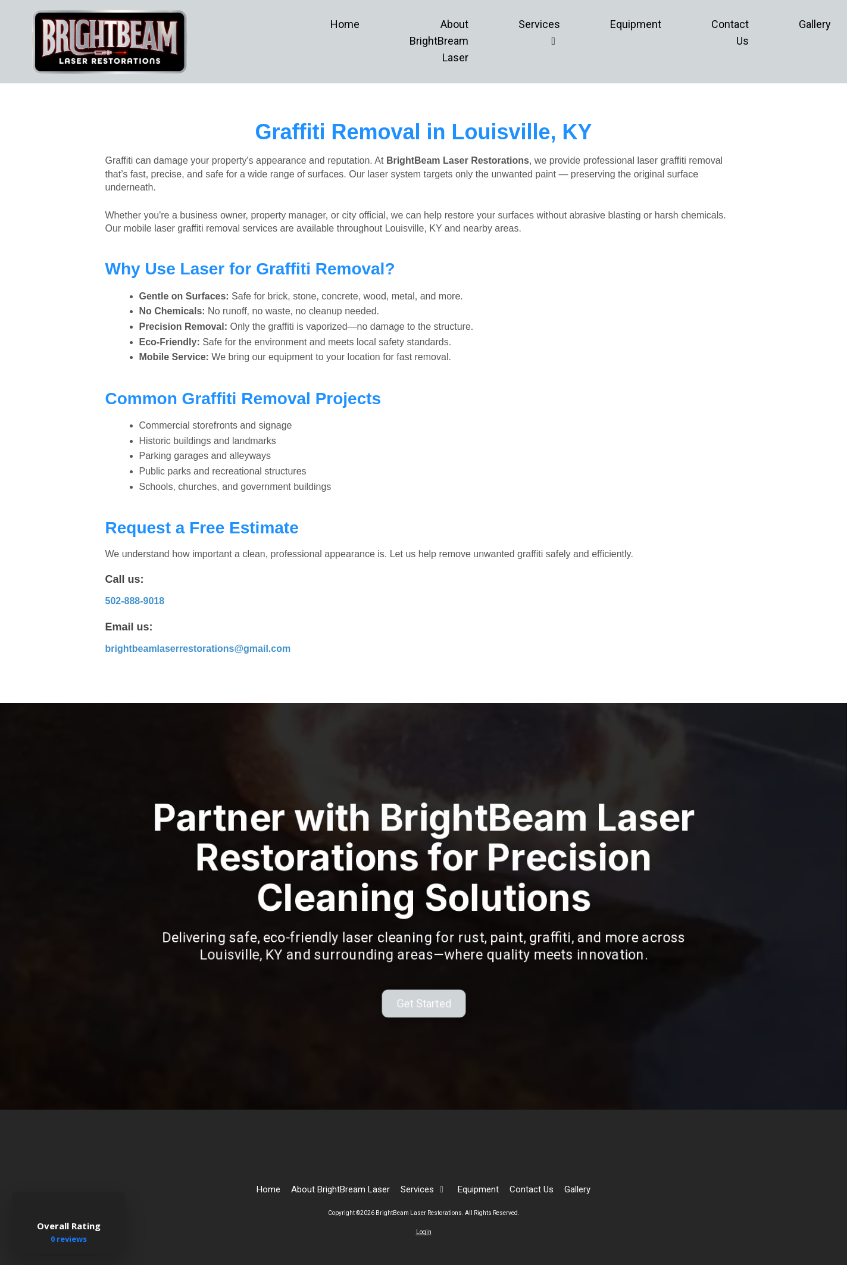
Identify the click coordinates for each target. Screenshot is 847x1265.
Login (424, 1232)
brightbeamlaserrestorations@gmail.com (198, 649)
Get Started (423, 989)
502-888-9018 (135, 601)
